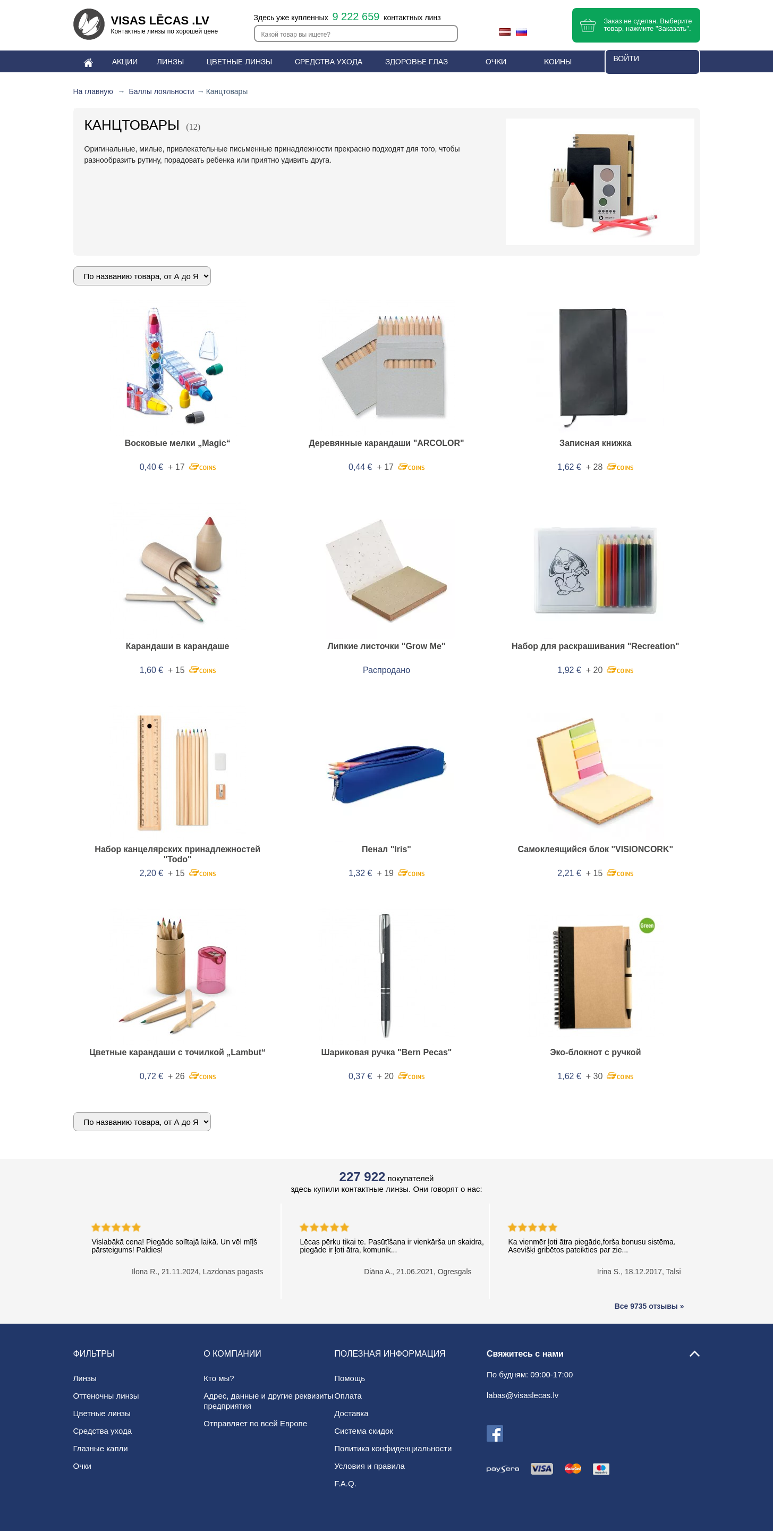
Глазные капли (100, 1448)
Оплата (348, 1395)
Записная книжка (595, 443)
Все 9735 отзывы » (649, 1306)
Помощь (349, 1378)
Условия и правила (369, 1465)
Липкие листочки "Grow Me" (386, 646)
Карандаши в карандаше (178, 646)
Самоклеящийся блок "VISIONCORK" (595, 849)
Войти (626, 58)
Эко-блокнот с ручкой (595, 1052)
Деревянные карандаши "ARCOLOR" (386, 443)
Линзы (85, 1378)
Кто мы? (218, 1378)
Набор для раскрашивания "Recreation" (595, 646)
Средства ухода (102, 1430)
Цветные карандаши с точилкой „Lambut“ (177, 1052)
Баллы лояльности (161, 91)
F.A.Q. (345, 1483)
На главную (93, 91)
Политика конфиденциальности (393, 1448)
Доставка (351, 1413)
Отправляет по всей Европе (255, 1423)
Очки (82, 1465)
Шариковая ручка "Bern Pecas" (386, 1052)
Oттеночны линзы (106, 1395)
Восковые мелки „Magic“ (178, 443)
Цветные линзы (102, 1413)
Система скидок (363, 1430)
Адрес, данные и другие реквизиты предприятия (268, 1400)
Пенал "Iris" (386, 849)
